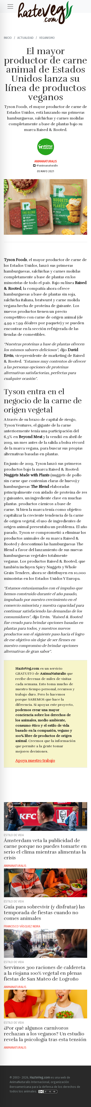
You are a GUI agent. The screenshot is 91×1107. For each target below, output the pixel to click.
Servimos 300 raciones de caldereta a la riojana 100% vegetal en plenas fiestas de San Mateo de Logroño (44, 973)
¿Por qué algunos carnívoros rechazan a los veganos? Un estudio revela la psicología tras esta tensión (45, 1034)
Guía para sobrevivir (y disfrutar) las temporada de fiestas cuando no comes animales (44, 912)
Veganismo (47, 38)
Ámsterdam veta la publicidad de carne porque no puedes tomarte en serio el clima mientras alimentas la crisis (45, 849)
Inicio (8, 38)
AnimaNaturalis (45, 161)
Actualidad (25, 38)
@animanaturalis (45, 165)
